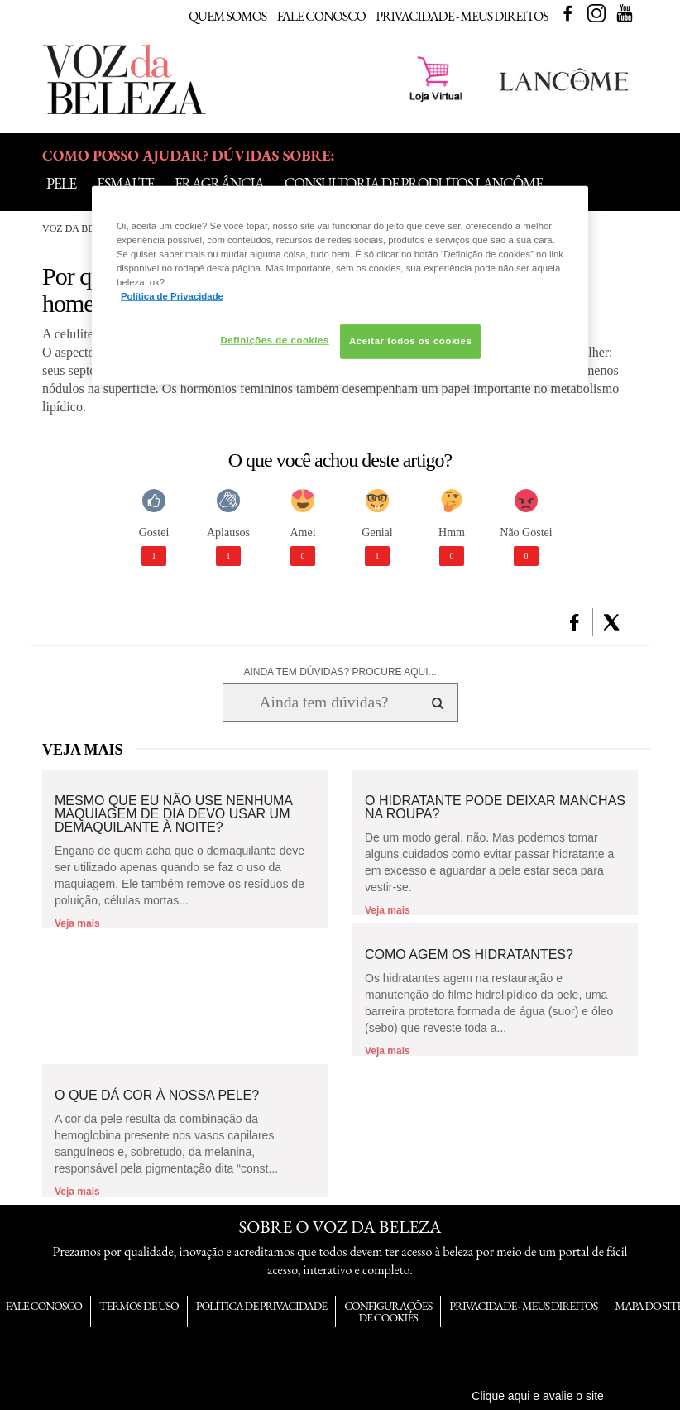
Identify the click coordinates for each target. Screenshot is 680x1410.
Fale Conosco (321, 16)
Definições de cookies (274, 340)
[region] (340, 284)
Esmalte (125, 183)
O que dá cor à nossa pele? (157, 1095)
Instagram (596, 13)
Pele (61, 183)
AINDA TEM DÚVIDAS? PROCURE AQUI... (339, 672)
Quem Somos (227, 16)
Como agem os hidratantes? (469, 955)
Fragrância (219, 183)
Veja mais (77, 923)
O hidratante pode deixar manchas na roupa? (495, 807)
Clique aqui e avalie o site (538, 1396)
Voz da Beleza (80, 228)
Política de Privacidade (261, 1305)
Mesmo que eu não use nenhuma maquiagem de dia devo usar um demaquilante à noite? (173, 814)
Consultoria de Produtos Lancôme (414, 183)
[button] (574, 622)
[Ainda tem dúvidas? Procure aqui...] (324, 702)
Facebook (567, 13)
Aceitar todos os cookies (410, 341)
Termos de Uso (139, 1305)
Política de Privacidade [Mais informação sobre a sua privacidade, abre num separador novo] (172, 296)
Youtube (624, 13)
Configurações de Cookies (388, 1311)
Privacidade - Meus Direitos (462, 16)
